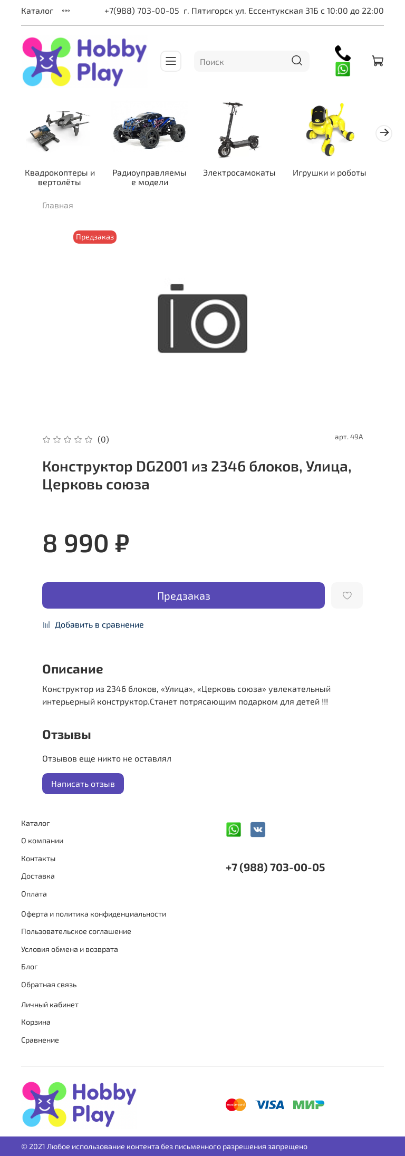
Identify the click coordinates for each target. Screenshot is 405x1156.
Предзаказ (183, 602)
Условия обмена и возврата (69, 949)
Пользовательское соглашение (76, 931)
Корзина (36, 1021)
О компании (42, 840)
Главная (57, 212)
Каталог (37, 10)
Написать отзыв (83, 790)
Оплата (34, 893)
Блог (29, 966)
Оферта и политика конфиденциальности (93, 913)
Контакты (38, 858)
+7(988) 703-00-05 (141, 10)
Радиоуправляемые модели (146, 174)
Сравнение (40, 1039)
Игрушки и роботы (318, 174)
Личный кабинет (50, 1004)
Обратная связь (48, 984)
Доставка (38, 875)
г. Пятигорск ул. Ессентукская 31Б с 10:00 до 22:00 (284, 10)
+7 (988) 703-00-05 (275, 866)
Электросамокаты (232, 169)
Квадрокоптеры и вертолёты (60, 174)
